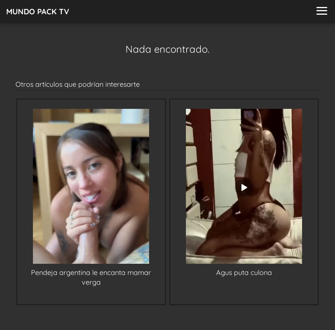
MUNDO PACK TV (37, 11)
